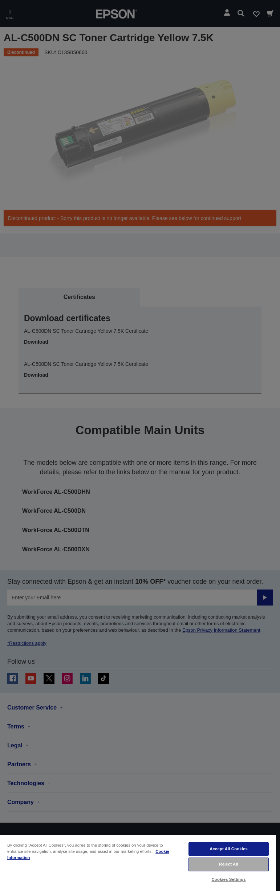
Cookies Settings (229, 879)
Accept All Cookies (229, 849)
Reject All (228, 864)
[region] (138, 862)
